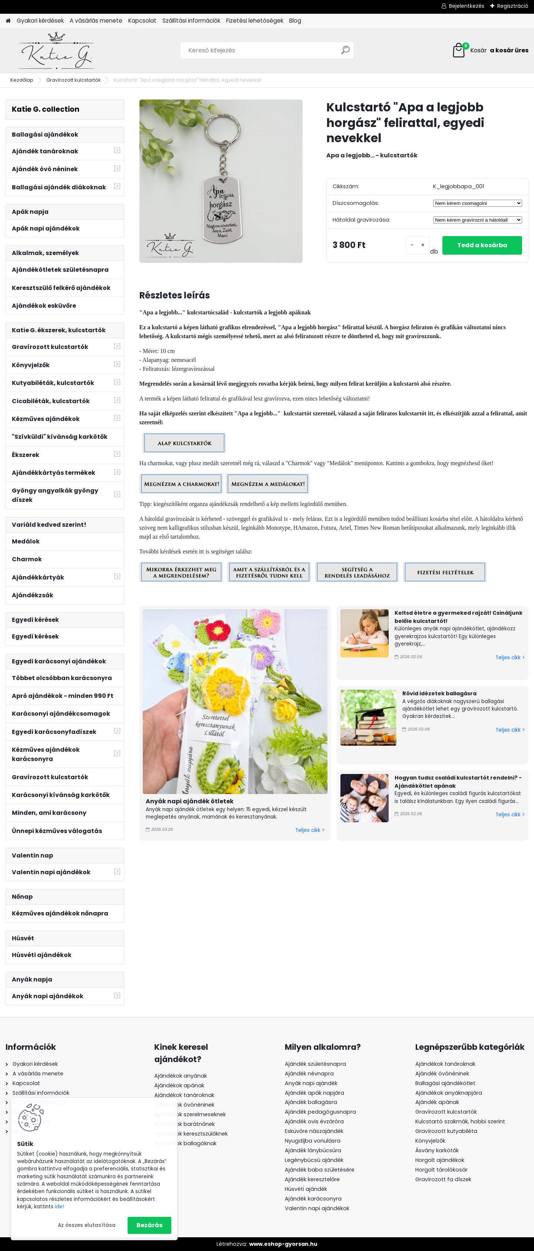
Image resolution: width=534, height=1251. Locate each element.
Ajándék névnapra (309, 1073)
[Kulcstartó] (221, 181)
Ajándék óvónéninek (442, 1073)
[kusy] (417, 245)
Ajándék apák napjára (314, 1093)
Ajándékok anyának (180, 1075)
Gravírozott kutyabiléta (446, 1131)
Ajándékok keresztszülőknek (191, 1133)
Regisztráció (512, 6)
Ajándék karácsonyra (313, 1198)
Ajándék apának (438, 1102)
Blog (295, 21)
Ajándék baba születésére (320, 1169)
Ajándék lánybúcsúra (313, 1150)
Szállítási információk (191, 21)
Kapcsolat (142, 21)
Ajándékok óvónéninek (184, 1104)
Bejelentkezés (466, 6)
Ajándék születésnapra (315, 1064)
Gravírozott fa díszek (443, 1179)
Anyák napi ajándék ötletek (190, 801)
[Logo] (57, 50)
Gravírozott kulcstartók (73, 80)
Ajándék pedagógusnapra (320, 1112)
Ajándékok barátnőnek (184, 1124)
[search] (345, 53)
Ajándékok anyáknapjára (448, 1093)
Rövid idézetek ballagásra (439, 693)
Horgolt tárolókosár (441, 1169)
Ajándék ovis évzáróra (314, 1121)
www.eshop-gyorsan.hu (283, 1244)
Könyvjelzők (430, 1140)
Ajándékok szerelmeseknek (190, 1114)
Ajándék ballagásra (311, 1102)
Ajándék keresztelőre (312, 1179)
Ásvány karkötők (437, 1150)
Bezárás (149, 1225)
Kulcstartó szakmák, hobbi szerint (460, 1121)
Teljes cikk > (309, 830)
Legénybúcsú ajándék (314, 1160)
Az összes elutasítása (87, 1225)
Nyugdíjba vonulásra (312, 1140)
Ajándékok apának (179, 1085)
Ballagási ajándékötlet (445, 1083)
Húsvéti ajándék (306, 1189)
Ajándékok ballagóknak (185, 1143)
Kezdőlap (21, 80)
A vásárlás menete (96, 21)
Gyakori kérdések (40, 21)
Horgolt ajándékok (439, 1160)
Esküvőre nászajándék (314, 1131)
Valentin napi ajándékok (317, 1208)
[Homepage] (8, 21)
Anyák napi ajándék (311, 1083)
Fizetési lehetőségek (254, 21)
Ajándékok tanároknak (184, 1095)
